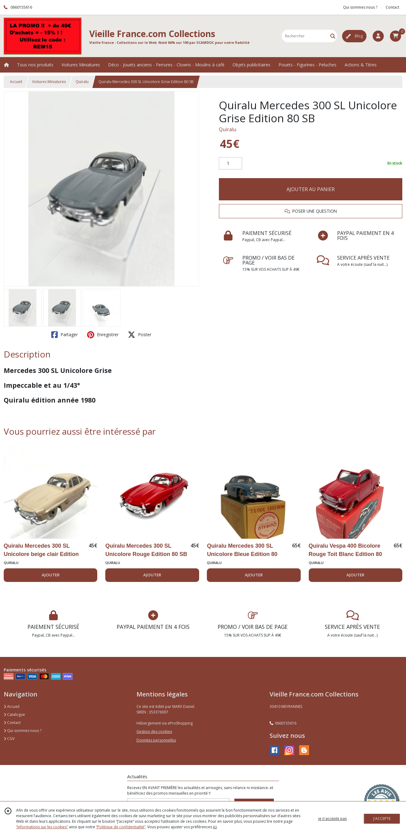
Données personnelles (156, 740)
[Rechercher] (333, 36)
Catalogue (14, 714)
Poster (139, 334)
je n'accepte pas (332, 818)
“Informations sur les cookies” (42, 827)
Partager (64, 334)
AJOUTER (51, 575)
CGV (9, 738)
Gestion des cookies (154, 731)
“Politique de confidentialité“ (120, 827)
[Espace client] (378, 36)
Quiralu (82, 81)
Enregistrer (103, 334)
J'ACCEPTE (382, 818)
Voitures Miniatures (49, 81)
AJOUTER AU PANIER (311, 189)
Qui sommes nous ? (22, 730)
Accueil (16, 81)
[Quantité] (230, 163)
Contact (392, 7)
